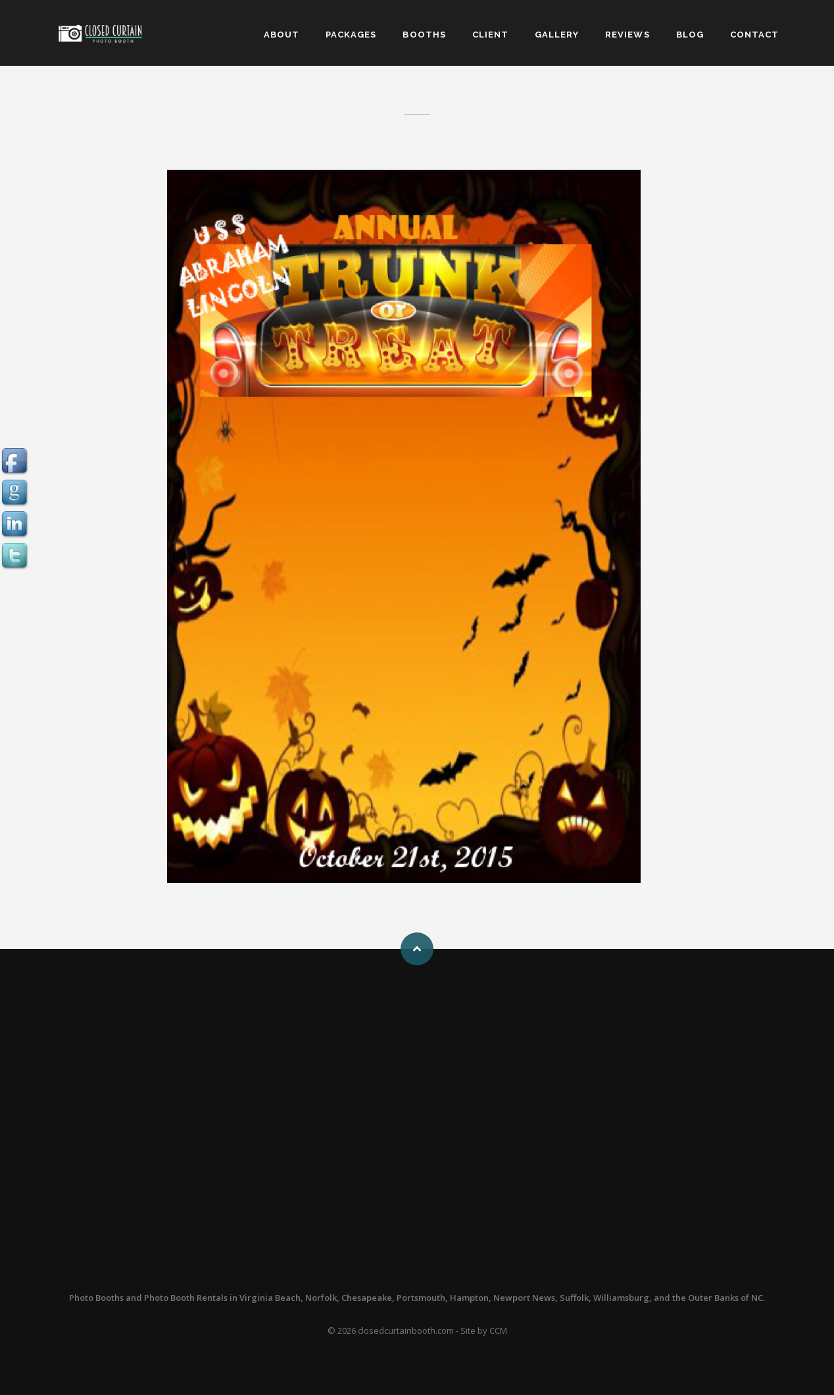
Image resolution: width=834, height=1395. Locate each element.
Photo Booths (96, 1298)
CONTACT (754, 34)
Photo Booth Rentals (186, 1298)
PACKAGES (351, 34)
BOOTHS (424, 34)
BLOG (690, 34)
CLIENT (490, 34)
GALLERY (557, 34)
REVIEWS (627, 34)
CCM (498, 1330)
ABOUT (281, 34)
